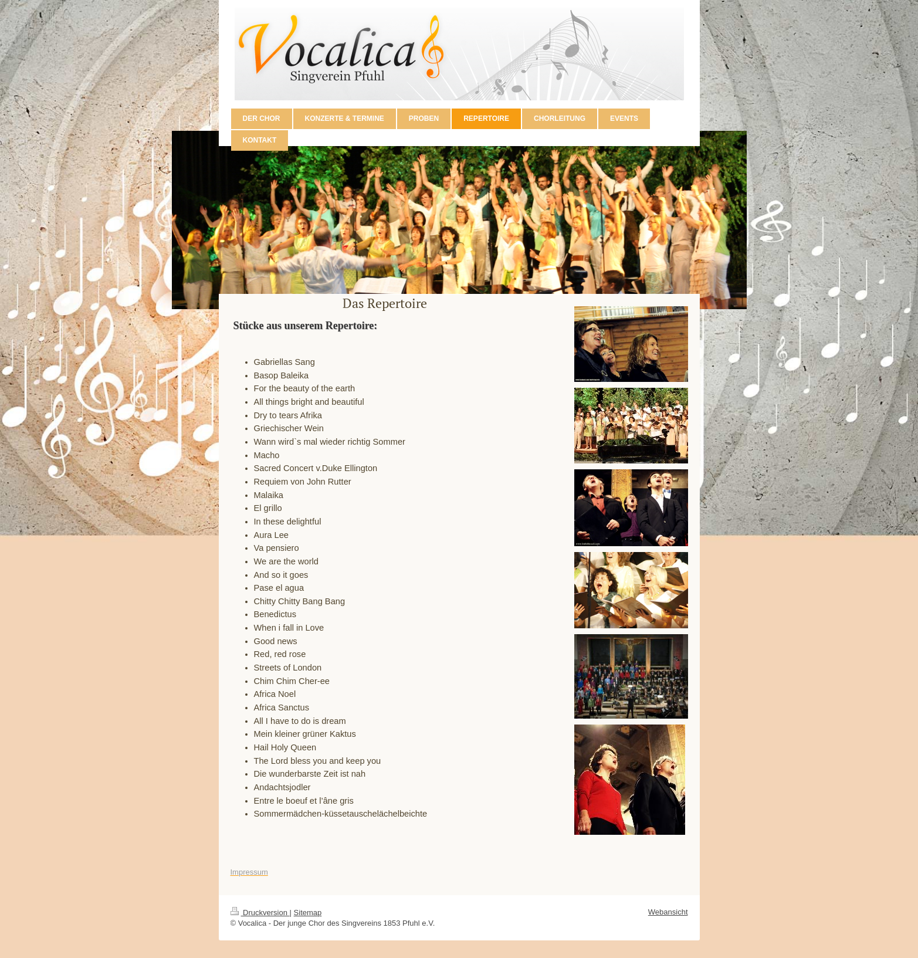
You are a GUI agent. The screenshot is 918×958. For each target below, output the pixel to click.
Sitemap (308, 912)
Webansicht (668, 912)
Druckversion (260, 912)
